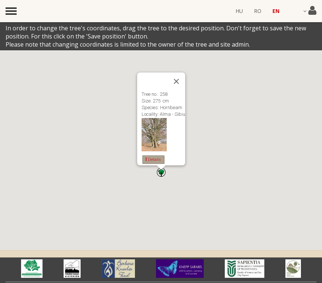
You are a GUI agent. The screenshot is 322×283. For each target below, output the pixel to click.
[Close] (176, 81)
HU (239, 10)
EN (275, 10)
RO (257, 10)
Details (153, 159)
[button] (161, 172)
